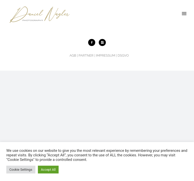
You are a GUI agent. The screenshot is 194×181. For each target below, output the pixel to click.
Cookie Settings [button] (20, 169)
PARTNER (86, 55)
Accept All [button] (48, 169)
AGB (72, 55)
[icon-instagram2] (102, 42)
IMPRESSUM (105, 55)
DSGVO (123, 55)
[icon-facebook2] (93, 42)
